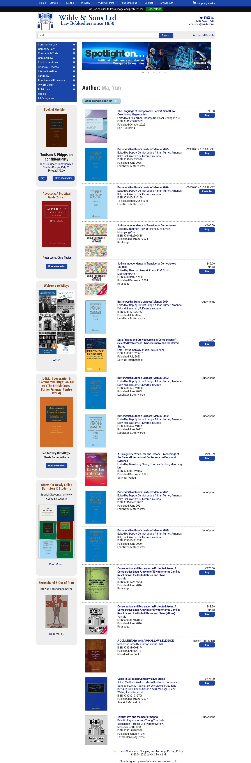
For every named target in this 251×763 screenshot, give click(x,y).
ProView (85, 2)
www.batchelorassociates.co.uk (158, 761)
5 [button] (165, 72)
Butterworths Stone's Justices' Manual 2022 (143, 416)
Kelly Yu (65, 167)
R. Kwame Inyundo (150, 156)
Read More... (56, 633)
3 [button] (154, 72)
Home (42, 2)
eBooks (70, 2)
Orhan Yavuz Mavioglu (155, 689)
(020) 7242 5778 (204, 21)
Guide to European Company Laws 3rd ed (141, 678)
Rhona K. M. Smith (159, 228)
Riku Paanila (138, 685)
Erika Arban (136, 118)
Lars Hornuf (124, 349)
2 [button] (148, 72)
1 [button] (143, 72)
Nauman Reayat (138, 228)
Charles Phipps (51, 167)
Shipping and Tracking (153, 751)
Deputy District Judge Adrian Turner (149, 152)
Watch (56, 360)
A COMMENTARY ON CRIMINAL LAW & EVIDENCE (145, 640)
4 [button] (159, 72)
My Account (166, 2)
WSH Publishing (106, 2)
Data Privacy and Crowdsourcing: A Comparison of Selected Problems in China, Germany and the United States (147, 343)
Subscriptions (129, 2)
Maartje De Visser (154, 118)
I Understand (154, 9)
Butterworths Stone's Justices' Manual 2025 (143, 149)
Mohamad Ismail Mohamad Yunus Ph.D (140, 644)
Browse (54, 2)
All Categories (46, 98)
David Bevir (134, 689)
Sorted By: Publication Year (98, 101)
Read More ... (56, 564)
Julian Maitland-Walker (130, 682)
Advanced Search (203, 35)
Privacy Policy (175, 751)
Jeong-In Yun (173, 118)
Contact (149, 2)
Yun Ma (121, 578)
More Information (63, 178)
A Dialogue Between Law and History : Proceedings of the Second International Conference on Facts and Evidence (148, 457)
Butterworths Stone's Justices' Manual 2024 (143, 301)
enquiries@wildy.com (201, 24)
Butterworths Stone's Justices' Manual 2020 (143, 530)
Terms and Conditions (125, 751)
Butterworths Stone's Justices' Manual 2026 (143, 187)
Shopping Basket (204, 3)
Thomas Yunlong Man (163, 464)
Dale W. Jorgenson (128, 720)
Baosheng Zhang (139, 464)
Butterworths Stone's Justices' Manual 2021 (143, 492)
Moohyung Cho (126, 232)
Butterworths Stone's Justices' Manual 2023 (143, 377)
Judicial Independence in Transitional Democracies (146, 225)
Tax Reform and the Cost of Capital (137, 717)
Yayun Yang (158, 349)
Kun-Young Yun (149, 720)
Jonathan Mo (65, 164)
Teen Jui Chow (48, 164)
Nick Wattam (131, 156)
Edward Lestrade (155, 682)
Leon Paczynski (135, 692)
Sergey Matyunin (156, 685)
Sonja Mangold (140, 349)
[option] (148, 56)
